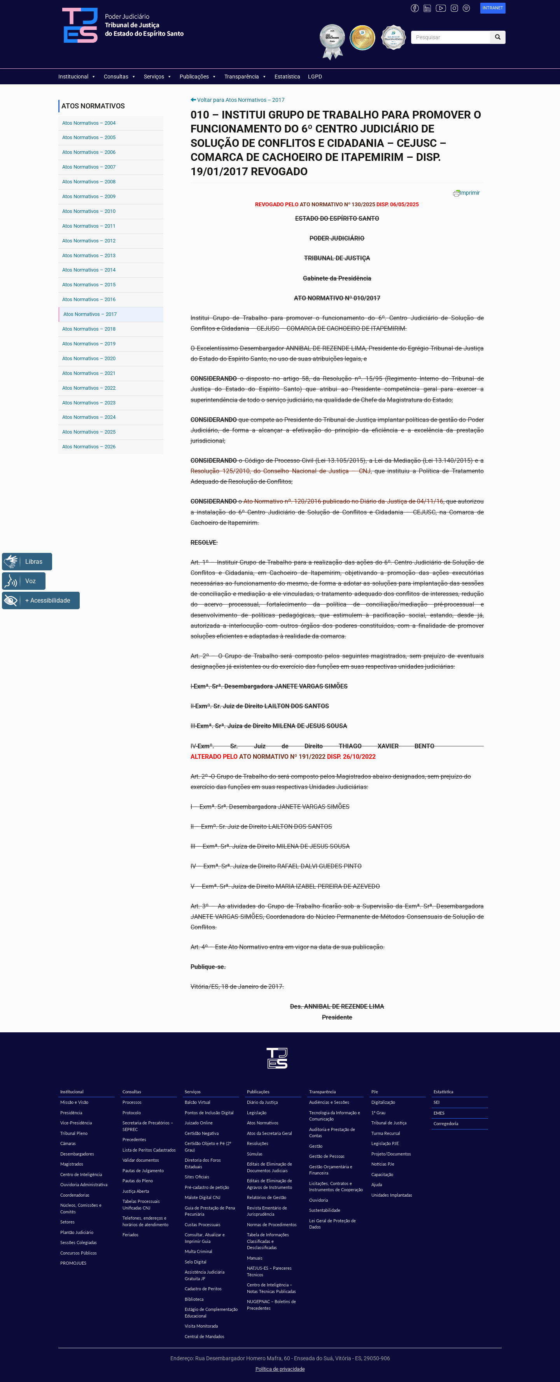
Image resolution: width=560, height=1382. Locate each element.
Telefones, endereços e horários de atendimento (145, 1221)
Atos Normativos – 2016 (89, 299)
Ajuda (376, 1184)
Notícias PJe (382, 1163)
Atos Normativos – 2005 (89, 137)
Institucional (77, 76)
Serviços (158, 76)
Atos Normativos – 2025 (89, 432)
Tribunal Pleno (74, 1133)
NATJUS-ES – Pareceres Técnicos (269, 1271)
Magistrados (71, 1163)
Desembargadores (77, 1153)
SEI (436, 1102)
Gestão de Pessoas (327, 1156)
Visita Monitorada (201, 1325)
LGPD (315, 76)
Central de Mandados (204, 1336)
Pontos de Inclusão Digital (209, 1112)
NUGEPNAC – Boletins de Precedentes (271, 1305)
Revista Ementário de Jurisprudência (267, 1211)
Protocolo (131, 1112)
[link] (493, 8)
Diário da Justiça (262, 1102)
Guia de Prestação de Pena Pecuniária (210, 1211)
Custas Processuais (202, 1224)
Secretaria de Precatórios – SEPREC (147, 1126)
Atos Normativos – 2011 (89, 226)
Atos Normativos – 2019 (89, 344)
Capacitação (382, 1174)
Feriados (130, 1234)
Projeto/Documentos (391, 1153)
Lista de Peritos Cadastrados (149, 1149)
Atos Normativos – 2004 (89, 123)
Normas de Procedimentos (272, 1224)
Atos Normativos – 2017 (90, 314)
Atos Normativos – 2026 (89, 447)
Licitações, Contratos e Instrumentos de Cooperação (336, 1186)
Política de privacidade (280, 1369)
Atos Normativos (262, 1122)
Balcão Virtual (197, 1102)
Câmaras (68, 1143)
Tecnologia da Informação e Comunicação (334, 1116)
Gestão (315, 1145)
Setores (67, 1221)
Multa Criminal (198, 1251)
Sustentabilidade (324, 1210)
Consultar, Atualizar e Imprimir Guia (205, 1238)
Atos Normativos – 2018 (89, 329)
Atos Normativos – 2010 (89, 211)
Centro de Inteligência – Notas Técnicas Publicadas (271, 1288)
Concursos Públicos (78, 1252)
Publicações (198, 76)
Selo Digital (195, 1261)
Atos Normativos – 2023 (89, 403)
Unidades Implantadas (391, 1194)
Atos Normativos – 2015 (89, 285)
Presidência (71, 1112)
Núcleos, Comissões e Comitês (81, 1208)
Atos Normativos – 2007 (89, 167)
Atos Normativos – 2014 (89, 270)
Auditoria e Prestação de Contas (332, 1132)
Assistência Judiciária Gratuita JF (204, 1275)
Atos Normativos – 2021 (89, 373)
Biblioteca (194, 1299)
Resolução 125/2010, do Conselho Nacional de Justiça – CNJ (280, 471)
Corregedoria (446, 1123)
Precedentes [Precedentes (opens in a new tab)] (134, 1139)
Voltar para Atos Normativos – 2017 (241, 100)
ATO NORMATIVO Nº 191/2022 (282, 756)
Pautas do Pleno (137, 1180)
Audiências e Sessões (329, 1102)
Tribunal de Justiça (388, 1122)
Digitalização (383, 1102)
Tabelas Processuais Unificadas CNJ (141, 1204)
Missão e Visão (74, 1102)
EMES (439, 1112)
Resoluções (257, 1143)
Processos (132, 1102)
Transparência (245, 76)
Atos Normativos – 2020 (89, 358)
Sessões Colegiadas (78, 1242)
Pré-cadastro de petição (207, 1187)
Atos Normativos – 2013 (89, 255)
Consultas (120, 76)
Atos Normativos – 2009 (89, 196)
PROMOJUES (73, 1262)
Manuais (254, 1257)
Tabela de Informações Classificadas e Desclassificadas (268, 1241)
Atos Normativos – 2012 (89, 241)
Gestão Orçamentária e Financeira (330, 1170)
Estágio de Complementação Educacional (211, 1312)
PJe (374, 1091)
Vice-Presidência (76, 1122)
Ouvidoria (318, 1199)
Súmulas (254, 1153)
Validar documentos (140, 1159)
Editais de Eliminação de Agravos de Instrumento (269, 1184)
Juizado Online (199, 1122)
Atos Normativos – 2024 (89, 417)
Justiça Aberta (135, 1191)
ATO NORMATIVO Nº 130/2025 (337, 204)
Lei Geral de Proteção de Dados (332, 1224)
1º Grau (378, 1112)
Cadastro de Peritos (203, 1288)
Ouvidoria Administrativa (83, 1184)
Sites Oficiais (197, 1176)
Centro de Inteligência (81, 1174)
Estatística (287, 76)
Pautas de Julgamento (143, 1170)
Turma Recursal (385, 1133)
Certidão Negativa (202, 1133)
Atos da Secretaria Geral (269, 1133)
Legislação (256, 1112)
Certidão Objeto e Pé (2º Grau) (208, 1146)
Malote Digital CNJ (202, 1197)
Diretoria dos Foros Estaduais (203, 1163)
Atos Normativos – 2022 (89, 388)
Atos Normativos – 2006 (89, 152)
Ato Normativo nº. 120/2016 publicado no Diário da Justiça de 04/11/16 (343, 501)
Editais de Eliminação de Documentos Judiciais (269, 1167)
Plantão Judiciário (76, 1232)
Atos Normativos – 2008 (89, 182)
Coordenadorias (74, 1194)
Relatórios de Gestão (266, 1197)
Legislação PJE (385, 1143)
